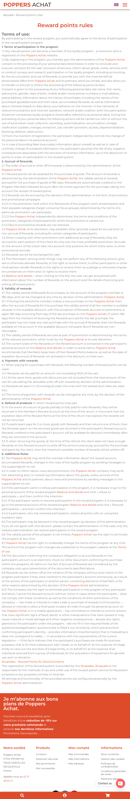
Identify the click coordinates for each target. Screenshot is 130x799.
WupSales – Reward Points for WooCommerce (33, 661)
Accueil (8, 15)
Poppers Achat (36, 55)
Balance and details (19, 275)
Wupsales (87, 666)
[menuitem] (116, 4)
